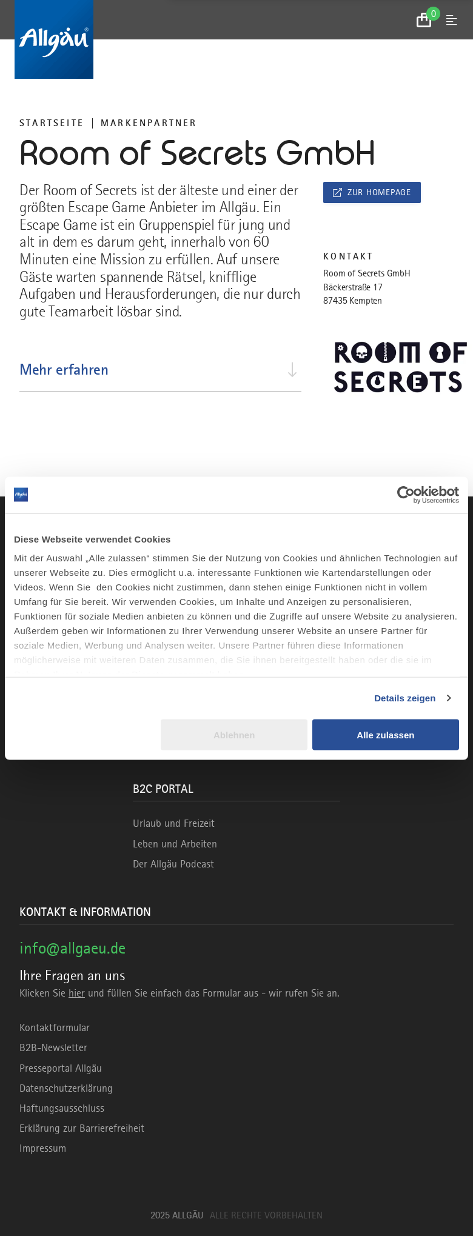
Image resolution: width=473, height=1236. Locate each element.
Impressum (42, 1148)
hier (77, 993)
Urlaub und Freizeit (174, 823)
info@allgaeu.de (72, 947)
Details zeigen (404, 698)
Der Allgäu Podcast (173, 864)
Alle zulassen (385, 734)
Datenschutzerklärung (66, 1088)
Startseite (51, 123)
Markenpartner (149, 123)
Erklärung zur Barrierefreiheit (81, 1128)
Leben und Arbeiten (175, 844)
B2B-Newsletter (53, 1047)
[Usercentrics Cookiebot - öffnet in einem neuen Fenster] (406, 495)
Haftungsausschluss (61, 1108)
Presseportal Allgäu (60, 1068)
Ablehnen (234, 734)
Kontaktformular (54, 1027)
